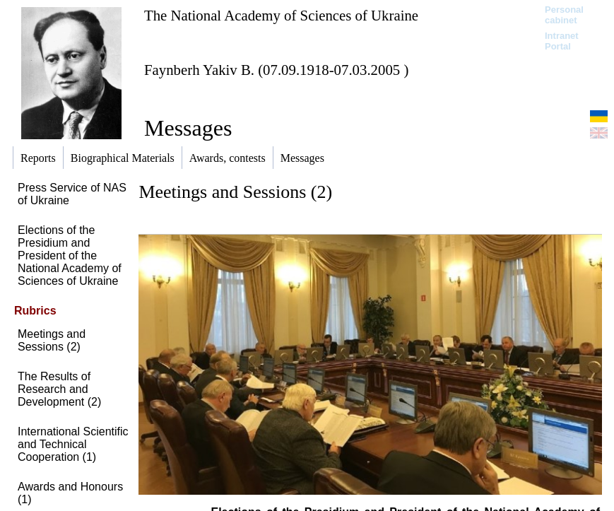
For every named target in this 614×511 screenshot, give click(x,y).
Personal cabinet (564, 14)
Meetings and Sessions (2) (51, 340)
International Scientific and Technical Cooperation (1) (73, 444)
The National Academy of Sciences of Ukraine (281, 15)
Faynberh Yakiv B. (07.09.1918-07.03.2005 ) (276, 69)
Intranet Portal (562, 41)
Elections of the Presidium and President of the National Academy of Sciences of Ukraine (70, 255)
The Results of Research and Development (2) (59, 389)
